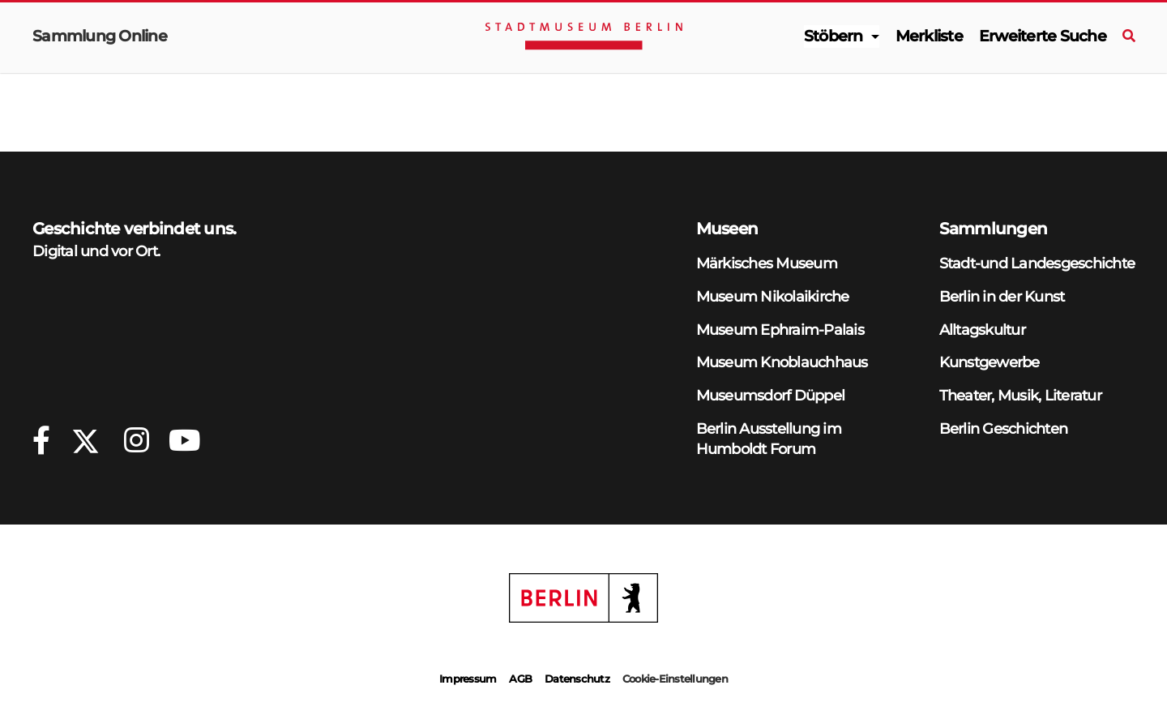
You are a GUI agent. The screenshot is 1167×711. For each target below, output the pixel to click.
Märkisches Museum (766, 263)
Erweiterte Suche (1042, 36)
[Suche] (1128, 36)
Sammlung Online (99, 36)
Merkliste (929, 36)
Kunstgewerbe (989, 361)
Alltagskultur (982, 329)
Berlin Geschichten (1003, 428)
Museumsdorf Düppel (770, 395)
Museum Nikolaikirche (772, 296)
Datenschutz (577, 678)
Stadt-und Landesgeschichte (1037, 263)
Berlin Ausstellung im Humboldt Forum (768, 438)
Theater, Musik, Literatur (1020, 395)
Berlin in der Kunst (1002, 296)
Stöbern (833, 36)
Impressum (467, 678)
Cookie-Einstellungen (675, 678)
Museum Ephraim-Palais (780, 329)
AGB (520, 678)
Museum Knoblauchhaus (782, 361)
